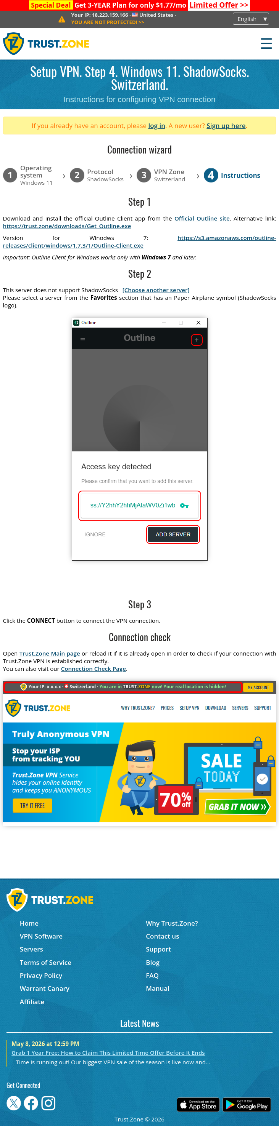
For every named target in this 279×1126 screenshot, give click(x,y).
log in (156, 125)
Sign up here (225, 125)
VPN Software (41, 936)
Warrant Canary (44, 988)
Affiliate (32, 1001)
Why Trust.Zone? (172, 923)
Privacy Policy (41, 975)
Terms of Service (45, 962)
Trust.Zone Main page (49, 653)
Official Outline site (202, 218)
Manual (157, 988)
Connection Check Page (93, 668)
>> (218, 5)
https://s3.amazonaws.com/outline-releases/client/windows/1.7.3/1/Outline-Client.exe (139, 241)
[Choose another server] (156, 290)
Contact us (162, 936)
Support (158, 949)
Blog (153, 962)
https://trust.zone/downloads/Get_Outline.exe (67, 226)
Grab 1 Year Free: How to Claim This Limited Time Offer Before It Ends (108, 1052)
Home (29, 923)
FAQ (152, 975)
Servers (31, 949)
